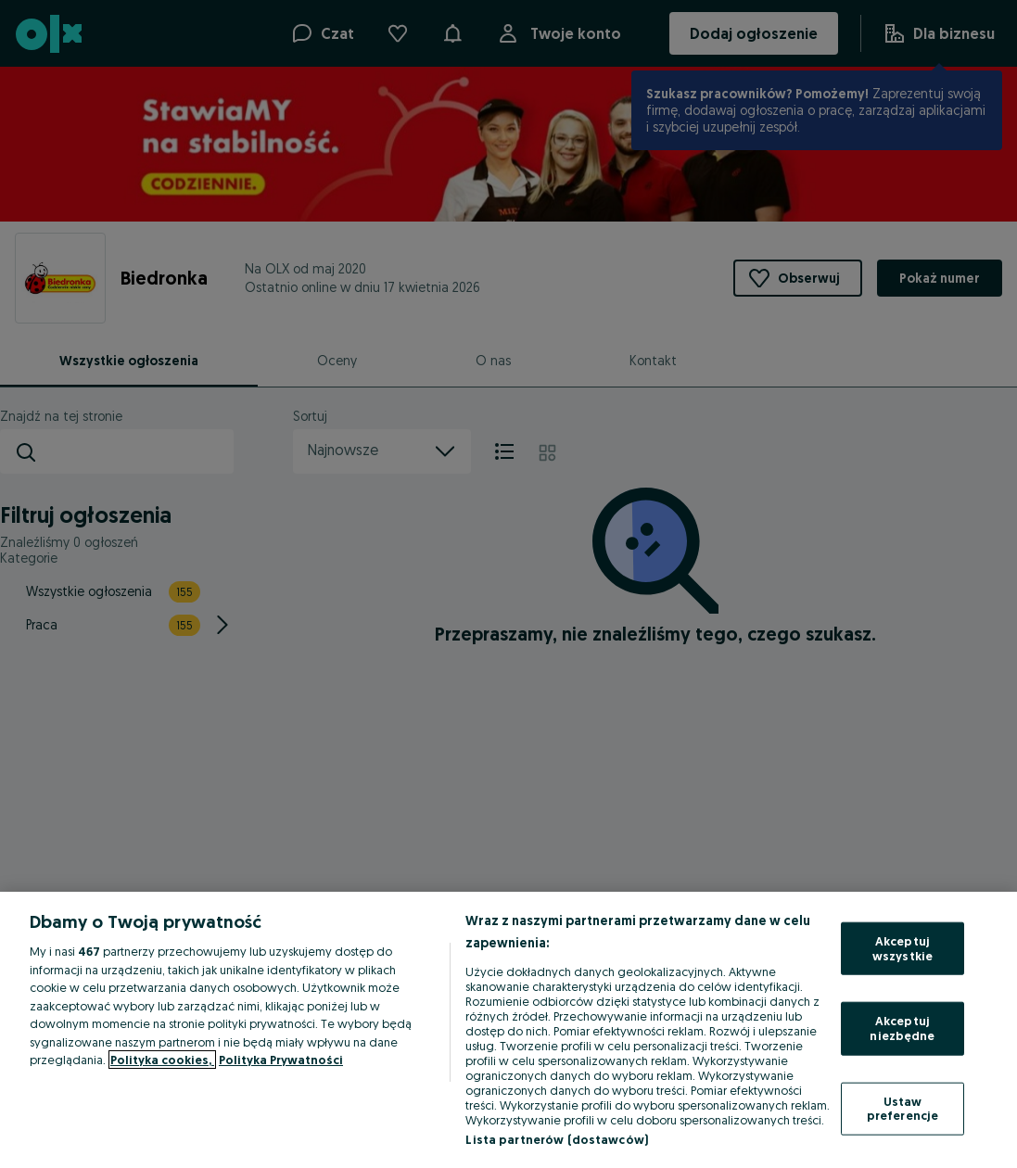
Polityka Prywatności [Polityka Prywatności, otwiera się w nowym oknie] (281, 1059)
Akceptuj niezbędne (902, 1028)
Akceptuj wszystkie (902, 948)
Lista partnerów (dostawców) (556, 1139)
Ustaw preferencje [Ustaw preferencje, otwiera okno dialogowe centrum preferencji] (902, 1108)
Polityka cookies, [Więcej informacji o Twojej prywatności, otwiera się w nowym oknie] (162, 1059)
